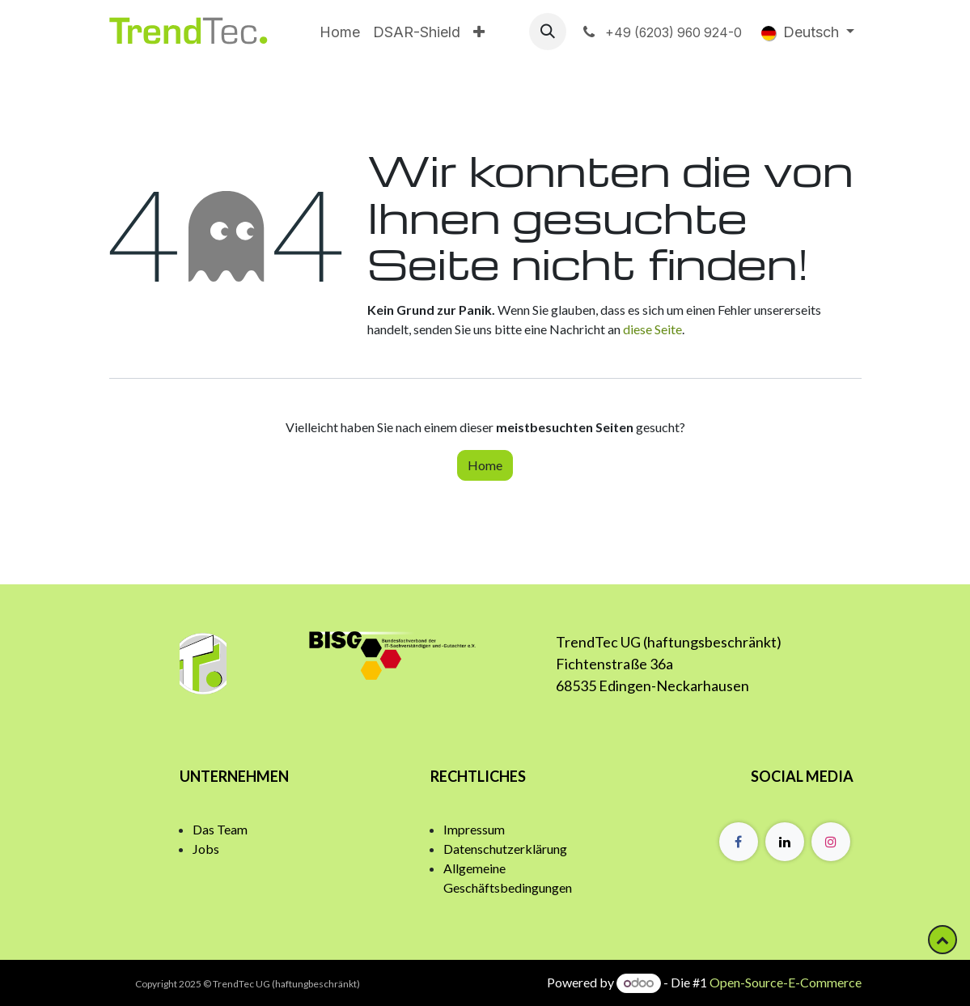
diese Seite (652, 329)
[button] (547, 31)
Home (485, 465)
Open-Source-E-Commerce (785, 982)
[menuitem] (339, 32)
